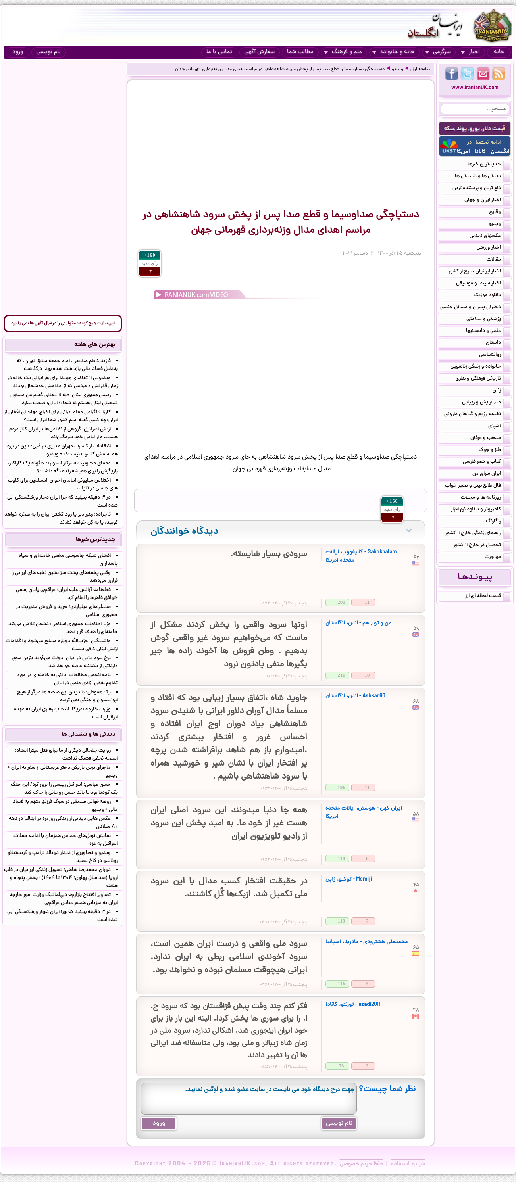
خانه (499, 52)
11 (367, 602)
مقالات (498, 260)
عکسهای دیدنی (490, 236)
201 (341, 602)
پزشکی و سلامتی (488, 319)
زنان (501, 391)
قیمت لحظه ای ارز (487, 596)
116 (341, 983)
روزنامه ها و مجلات (485, 498)
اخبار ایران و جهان (487, 200)
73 (341, 1066)
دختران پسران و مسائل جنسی (475, 307)
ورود (17, 52)
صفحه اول (420, 69)
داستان (498, 343)
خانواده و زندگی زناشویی (480, 367)
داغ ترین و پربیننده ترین (481, 188)
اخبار (470, 52)
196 (341, 787)
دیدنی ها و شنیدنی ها (482, 177)
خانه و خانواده (393, 52)
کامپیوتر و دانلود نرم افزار (480, 510)
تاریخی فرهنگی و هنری (483, 379)
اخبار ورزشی (493, 248)
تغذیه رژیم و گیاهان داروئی (477, 415)
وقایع (499, 212)
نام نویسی (49, 52)
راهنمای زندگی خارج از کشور (477, 534)
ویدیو (397, 69)
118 (341, 858)
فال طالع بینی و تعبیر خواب (477, 486)
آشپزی (499, 426)
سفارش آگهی (260, 52)
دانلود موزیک (492, 296)
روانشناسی (494, 355)
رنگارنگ (498, 522)
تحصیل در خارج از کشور (481, 545)
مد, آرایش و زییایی (486, 403)
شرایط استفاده (408, 1164)
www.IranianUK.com (475, 88)
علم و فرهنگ (343, 52)
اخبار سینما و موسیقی (483, 284)
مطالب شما (300, 52)
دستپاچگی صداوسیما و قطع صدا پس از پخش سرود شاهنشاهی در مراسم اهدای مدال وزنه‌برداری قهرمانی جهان (280, 69)
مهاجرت (497, 557)
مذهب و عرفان (490, 438)
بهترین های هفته (94, 345)
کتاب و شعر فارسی (486, 462)
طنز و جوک (494, 450)
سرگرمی (438, 52)
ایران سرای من (491, 474)
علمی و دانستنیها (488, 331)
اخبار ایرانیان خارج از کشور (479, 272)
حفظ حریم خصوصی (361, 1164)
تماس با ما (219, 52)
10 (367, 675)
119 (341, 921)
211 (341, 675)
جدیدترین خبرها (489, 165)
